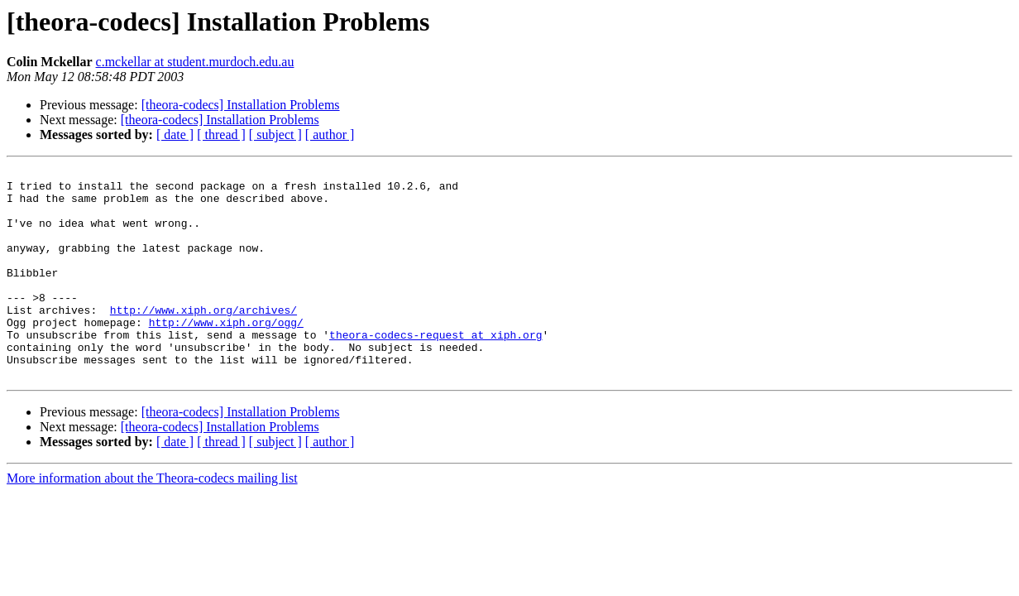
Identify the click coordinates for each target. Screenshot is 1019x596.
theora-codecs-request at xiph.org (435, 369)
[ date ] (175, 134)
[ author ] (330, 134)
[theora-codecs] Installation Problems (240, 105)
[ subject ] (275, 134)
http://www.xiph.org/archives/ (203, 339)
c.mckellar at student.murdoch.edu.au (195, 62)
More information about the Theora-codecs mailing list (152, 520)
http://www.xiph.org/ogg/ (226, 354)
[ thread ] (221, 134)
